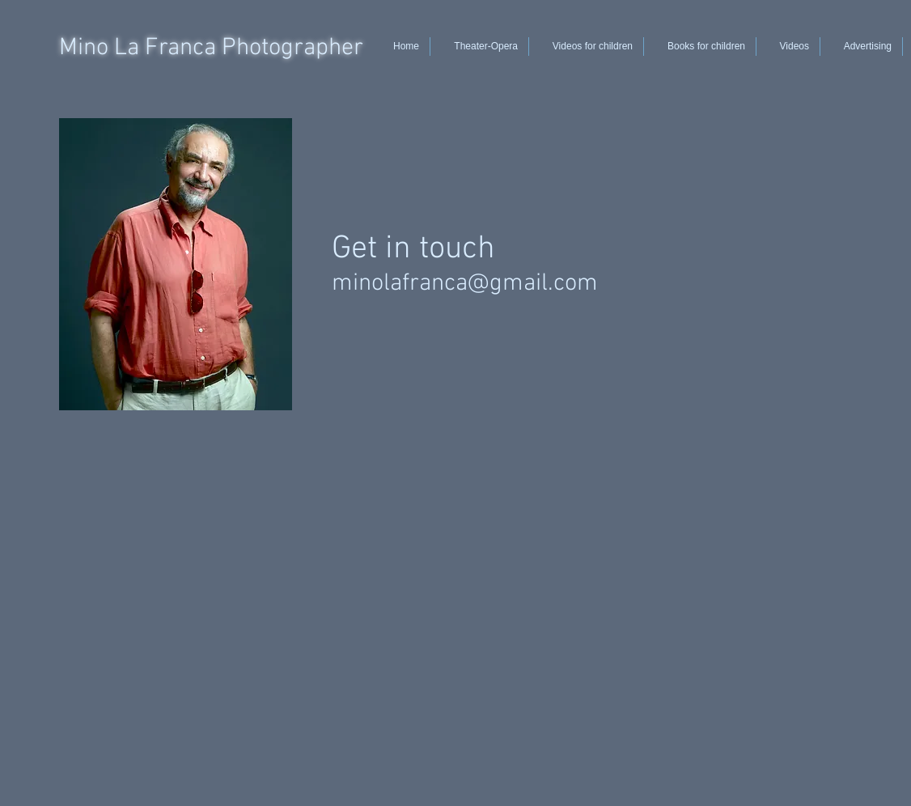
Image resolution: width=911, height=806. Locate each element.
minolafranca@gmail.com (465, 284)
